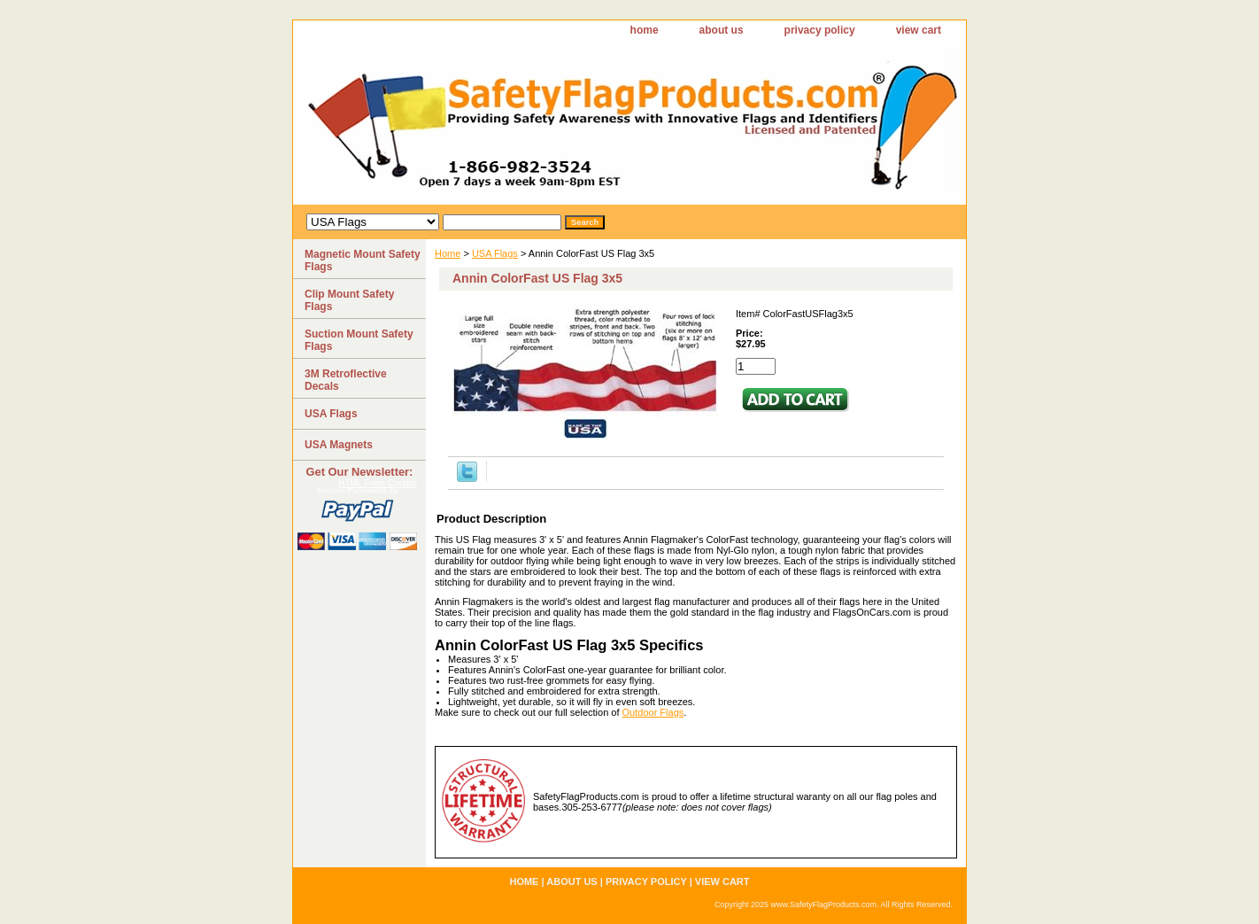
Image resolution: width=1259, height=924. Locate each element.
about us (721, 30)
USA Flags (495, 253)
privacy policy (819, 30)
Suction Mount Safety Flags (359, 340)
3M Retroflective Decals (346, 380)
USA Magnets (339, 445)
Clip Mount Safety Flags (349, 300)
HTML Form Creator (377, 483)
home (644, 30)
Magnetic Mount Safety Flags (363, 260)
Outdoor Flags (653, 712)
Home (447, 253)
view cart (918, 30)
